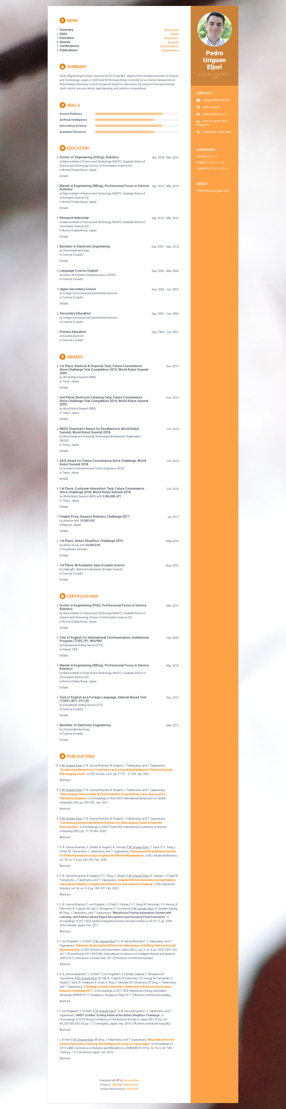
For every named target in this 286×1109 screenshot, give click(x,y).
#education (171, 38)
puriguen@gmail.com (216, 100)
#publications (170, 50)
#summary (172, 30)
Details (64, 176)
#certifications (169, 46)
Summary (73, 66)
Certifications (79, 596)
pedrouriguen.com (214, 114)
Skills (70, 105)
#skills (175, 34)
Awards (71, 357)
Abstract (65, 780)
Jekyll (114, 1084)
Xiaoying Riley (131, 1080)
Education (74, 148)
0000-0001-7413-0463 (217, 132)
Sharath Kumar (130, 1084)
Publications (77, 756)
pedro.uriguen (211, 107)
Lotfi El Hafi (131, 1088)
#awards (173, 42)
